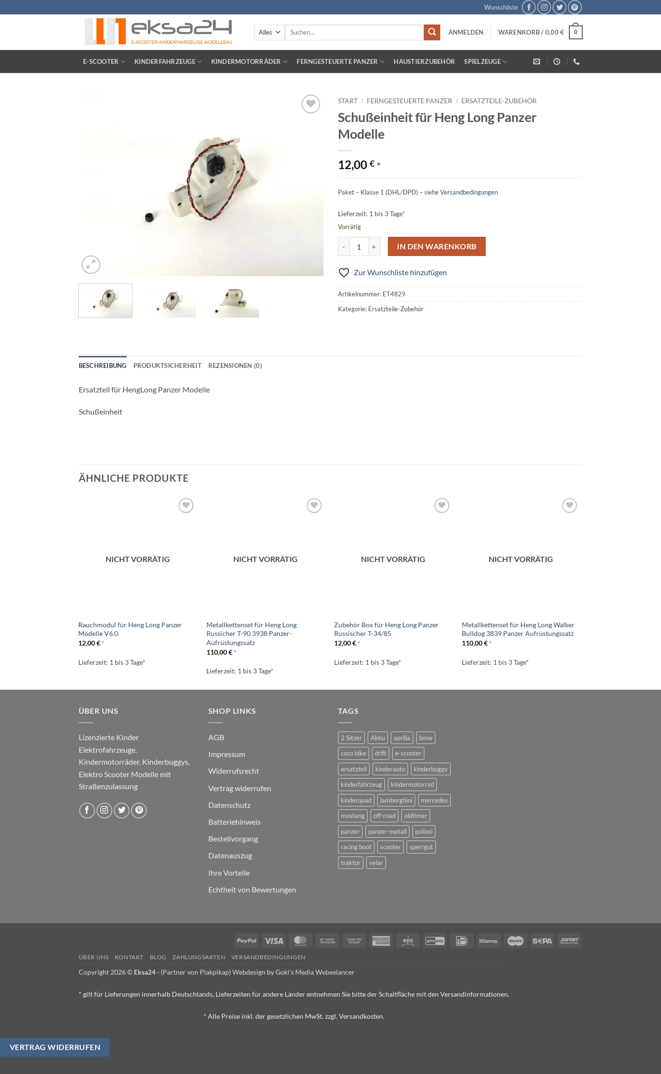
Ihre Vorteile (229, 872)
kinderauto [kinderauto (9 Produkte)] (390, 769)
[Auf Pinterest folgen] (575, 7)
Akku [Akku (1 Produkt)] (378, 738)
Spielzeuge (485, 61)
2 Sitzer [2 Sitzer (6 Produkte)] (351, 738)
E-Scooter (104, 61)
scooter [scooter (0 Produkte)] (390, 847)
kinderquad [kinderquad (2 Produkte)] (356, 800)
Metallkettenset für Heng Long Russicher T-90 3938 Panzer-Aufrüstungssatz (251, 634)
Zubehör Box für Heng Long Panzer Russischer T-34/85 (386, 629)
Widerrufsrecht (233, 770)
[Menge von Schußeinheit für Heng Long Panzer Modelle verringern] (343, 246)
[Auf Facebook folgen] (529, 7)
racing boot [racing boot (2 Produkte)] (356, 847)
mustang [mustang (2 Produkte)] (353, 815)
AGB (216, 737)
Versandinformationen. (474, 994)
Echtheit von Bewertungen (252, 889)
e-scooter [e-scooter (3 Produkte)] (408, 753)
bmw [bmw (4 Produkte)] (426, 738)
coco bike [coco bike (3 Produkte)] (353, 753)
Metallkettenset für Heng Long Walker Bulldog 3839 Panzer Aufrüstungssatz (518, 629)
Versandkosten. (362, 1016)
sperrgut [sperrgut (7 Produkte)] (421, 847)
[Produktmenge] (359, 246)
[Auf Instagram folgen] (544, 7)
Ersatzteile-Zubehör (499, 101)
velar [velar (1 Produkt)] (376, 863)
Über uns (94, 957)
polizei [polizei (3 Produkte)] (424, 831)
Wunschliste (501, 7)
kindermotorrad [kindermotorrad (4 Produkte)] (412, 784)
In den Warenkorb (436, 246)
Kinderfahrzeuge (168, 61)
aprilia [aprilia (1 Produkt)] (402, 738)
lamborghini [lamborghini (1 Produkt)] (396, 800)
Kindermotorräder (249, 61)
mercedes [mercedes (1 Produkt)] (434, 800)
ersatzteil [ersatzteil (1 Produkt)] (354, 769)
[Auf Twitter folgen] (559, 7)
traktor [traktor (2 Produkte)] (351, 863)
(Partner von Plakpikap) (196, 972)
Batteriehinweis (234, 821)
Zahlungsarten (198, 957)
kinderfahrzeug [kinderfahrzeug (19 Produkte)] (361, 784)
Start (348, 101)
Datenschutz (229, 804)
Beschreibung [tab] (103, 365)
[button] (466, 32)
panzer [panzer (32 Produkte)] (350, 831)
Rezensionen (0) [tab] (235, 365)
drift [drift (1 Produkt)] (380, 753)
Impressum (226, 753)
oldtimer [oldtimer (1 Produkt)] (415, 815)
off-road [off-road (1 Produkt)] (384, 815)
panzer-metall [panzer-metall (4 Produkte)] (387, 831)
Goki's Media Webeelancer (315, 972)
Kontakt (129, 957)
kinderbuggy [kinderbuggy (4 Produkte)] (431, 769)
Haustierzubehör (424, 61)
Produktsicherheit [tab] (167, 365)
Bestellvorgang (233, 838)
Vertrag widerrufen (239, 788)
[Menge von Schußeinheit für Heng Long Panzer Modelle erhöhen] (374, 246)
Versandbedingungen (469, 192)
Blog (158, 957)
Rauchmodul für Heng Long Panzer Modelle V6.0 (130, 629)
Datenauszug (230, 855)
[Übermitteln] (432, 32)
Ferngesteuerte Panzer (341, 61)
